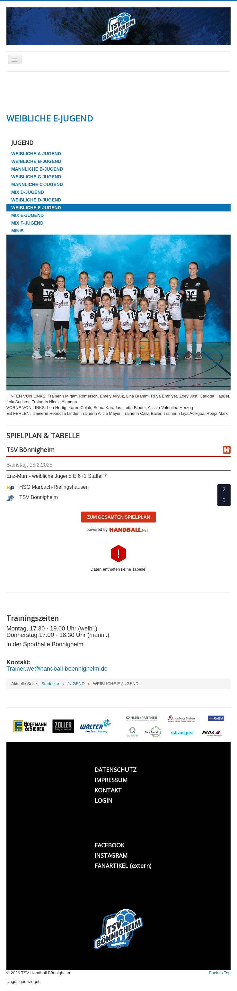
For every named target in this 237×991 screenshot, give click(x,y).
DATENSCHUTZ (115, 769)
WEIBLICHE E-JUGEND (36, 207)
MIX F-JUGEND (27, 223)
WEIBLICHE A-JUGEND (36, 153)
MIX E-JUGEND (27, 215)
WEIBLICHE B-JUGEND (36, 161)
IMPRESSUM (110, 780)
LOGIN (103, 800)
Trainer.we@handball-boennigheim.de (57, 668)
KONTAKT (108, 790)
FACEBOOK (109, 845)
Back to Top (220, 972)
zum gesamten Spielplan (118, 517)
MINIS (17, 230)
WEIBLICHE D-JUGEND (36, 199)
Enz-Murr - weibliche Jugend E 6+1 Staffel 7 (56, 476)
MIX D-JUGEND (27, 192)
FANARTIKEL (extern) (122, 866)
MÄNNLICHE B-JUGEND (37, 169)
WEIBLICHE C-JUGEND (36, 176)
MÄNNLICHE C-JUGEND (37, 184)
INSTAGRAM (110, 855)
